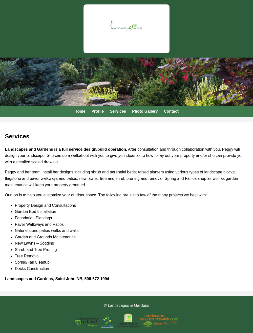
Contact (171, 111)
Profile (97, 111)
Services (118, 111)
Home (79, 111)
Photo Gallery (145, 111)
